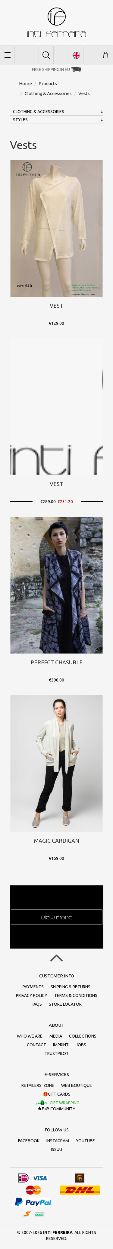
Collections (82, 1036)
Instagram (57, 1140)
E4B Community (56, 1108)
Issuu (56, 1149)
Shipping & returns (70, 986)
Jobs (81, 1044)
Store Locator (65, 1004)
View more (56, 917)
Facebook (28, 1140)
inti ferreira (56, 22)
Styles (20, 119)
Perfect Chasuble (57, 662)
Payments (33, 986)
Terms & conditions (75, 995)
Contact (36, 1044)
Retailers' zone (37, 1085)
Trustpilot (57, 1053)
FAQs (37, 1004)
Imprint (61, 1044)
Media (55, 1036)
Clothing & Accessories (38, 111)
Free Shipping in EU (51, 69)
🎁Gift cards (57, 1094)
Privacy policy (31, 995)
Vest (56, 306)
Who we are (29, 1036)
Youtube (85, 1140)
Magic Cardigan (56, 841)
